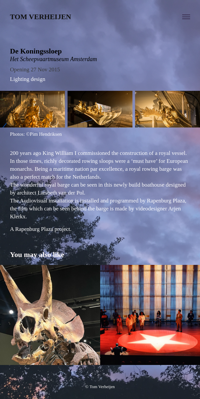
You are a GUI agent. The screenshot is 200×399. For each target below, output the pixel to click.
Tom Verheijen (40, 17)
